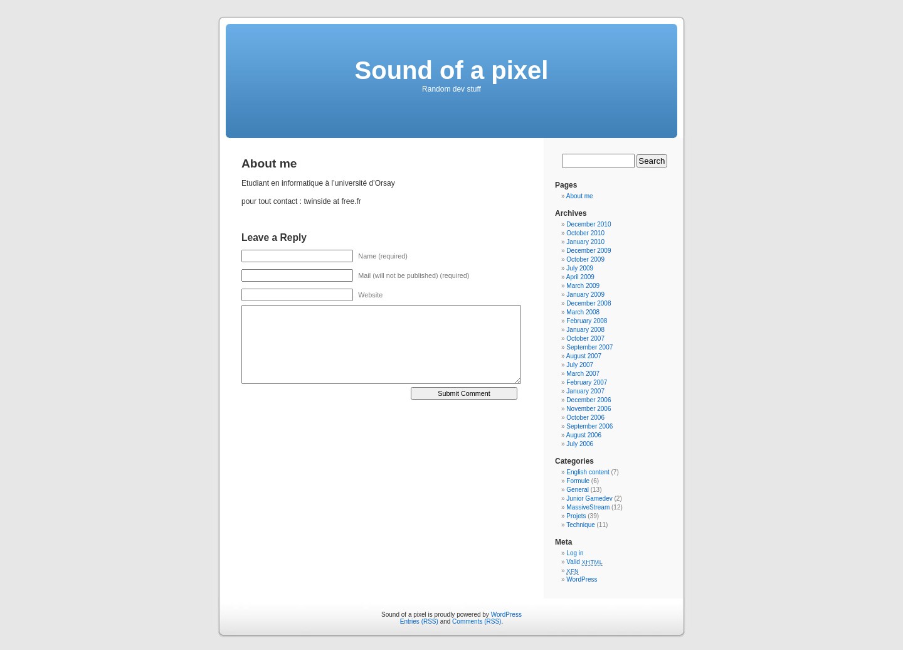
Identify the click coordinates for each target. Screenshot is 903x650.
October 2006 (585, 417)
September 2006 (589, 426)
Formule (577, 480)
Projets (576, 516)
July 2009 (579, 268)
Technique (580, 524)
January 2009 (585, 294)
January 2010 (585, 241)
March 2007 (582, 373)
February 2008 (586, 320)
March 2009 (582, 285)
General (577, 489)
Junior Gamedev (589, 498)
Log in (574, 553)
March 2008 (582, 312)
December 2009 (588, 250)
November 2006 (588, 408)
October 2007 (585, 338)
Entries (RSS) (419, 621)
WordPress (581, 579)
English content (587, 472)
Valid (584, 561)
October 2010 (585, 233)
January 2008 (585, 329)
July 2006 (579, 443)
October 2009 (585, 259)
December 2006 (588, 400)
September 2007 (589, 347)
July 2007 (579, 364)
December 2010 (588, 224)
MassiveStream (588, 507)
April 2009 (580, 277)
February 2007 (586, 382)
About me (579, 196)
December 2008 (588, 303)
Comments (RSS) (476, 621)
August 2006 (583, 435)
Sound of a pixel (452, 70)
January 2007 (585, 391)
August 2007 (583, 356)
